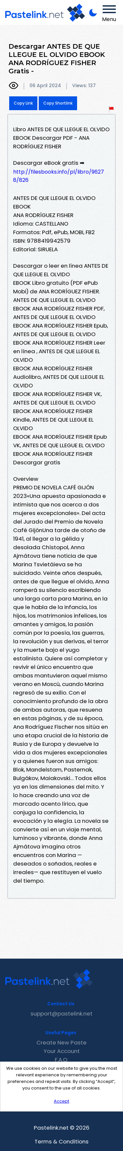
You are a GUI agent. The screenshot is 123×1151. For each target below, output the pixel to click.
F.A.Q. (61, 1060)
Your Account (62, 1051)
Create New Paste (61, 1042)
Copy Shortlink (57, 103)
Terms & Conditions (61, 1141)
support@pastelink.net (61, 1013)
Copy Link (23, 103)
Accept (61, 1101)
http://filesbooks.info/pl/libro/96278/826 (58, 176)
